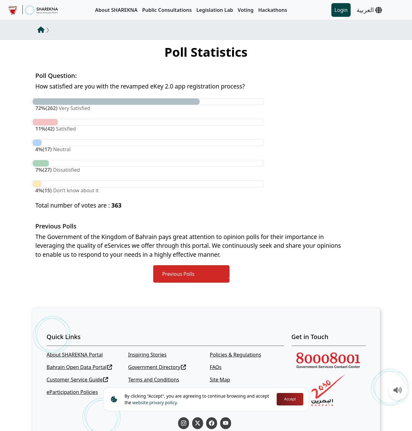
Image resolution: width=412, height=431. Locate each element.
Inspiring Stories (147, 354)
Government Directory (157, 367)
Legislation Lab (215, 10)
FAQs (215, 367)
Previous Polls (178, 274)
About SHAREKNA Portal (75, 354)
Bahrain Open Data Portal (79, 367)
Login (341, 10)
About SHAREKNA (116, 10)
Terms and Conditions (153, 379)
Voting (245, 10)
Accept (290, 399)
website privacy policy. (155, 402)
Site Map (220, 379)
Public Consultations (167, 10)
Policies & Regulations (235, 354)
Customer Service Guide (77, 379)
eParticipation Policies (72, 392)
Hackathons (272, 10)
